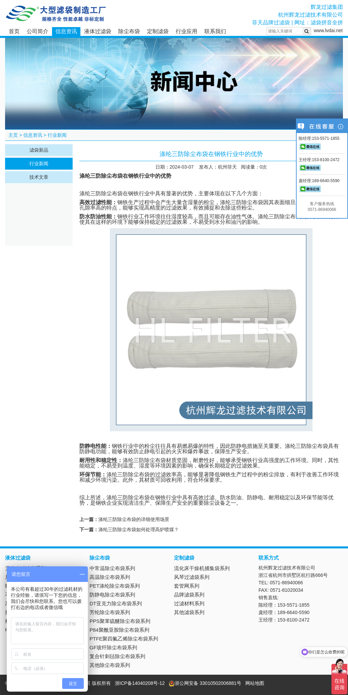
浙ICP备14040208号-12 (140, 683)
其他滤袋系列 (189, 612)
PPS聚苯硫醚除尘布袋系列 (120, 621)
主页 (13, 135)
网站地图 (254, 683)
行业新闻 (57, 135)
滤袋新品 (38, 150)
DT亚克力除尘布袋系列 (116, 603)
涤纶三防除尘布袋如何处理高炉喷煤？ (138, 529)
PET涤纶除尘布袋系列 (115, 586)
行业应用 (186, 31)
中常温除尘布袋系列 (112, 568)
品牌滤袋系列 (189, 595)
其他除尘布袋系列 (110, 665)
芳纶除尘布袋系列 (110, 612)
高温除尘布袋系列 (110, 577)
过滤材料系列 (189, 603)
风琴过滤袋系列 (191, 577)
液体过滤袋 (97, 31)
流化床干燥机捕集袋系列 (202, 568)
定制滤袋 (158, 31)
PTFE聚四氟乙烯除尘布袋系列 (124, 639)
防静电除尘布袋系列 (112, 595)
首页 (14, 31)
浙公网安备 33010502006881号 (205, 683)
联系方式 (268, 558)
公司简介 (37, 31)
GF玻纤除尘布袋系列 (113, 647)
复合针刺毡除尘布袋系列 (117, 656)
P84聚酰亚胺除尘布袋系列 (119, 630)
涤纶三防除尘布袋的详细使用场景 (133, 519)
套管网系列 (186, 586)
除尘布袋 (129, 31)
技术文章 (38, 177)
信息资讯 (66, 31)
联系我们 (215, 31)
